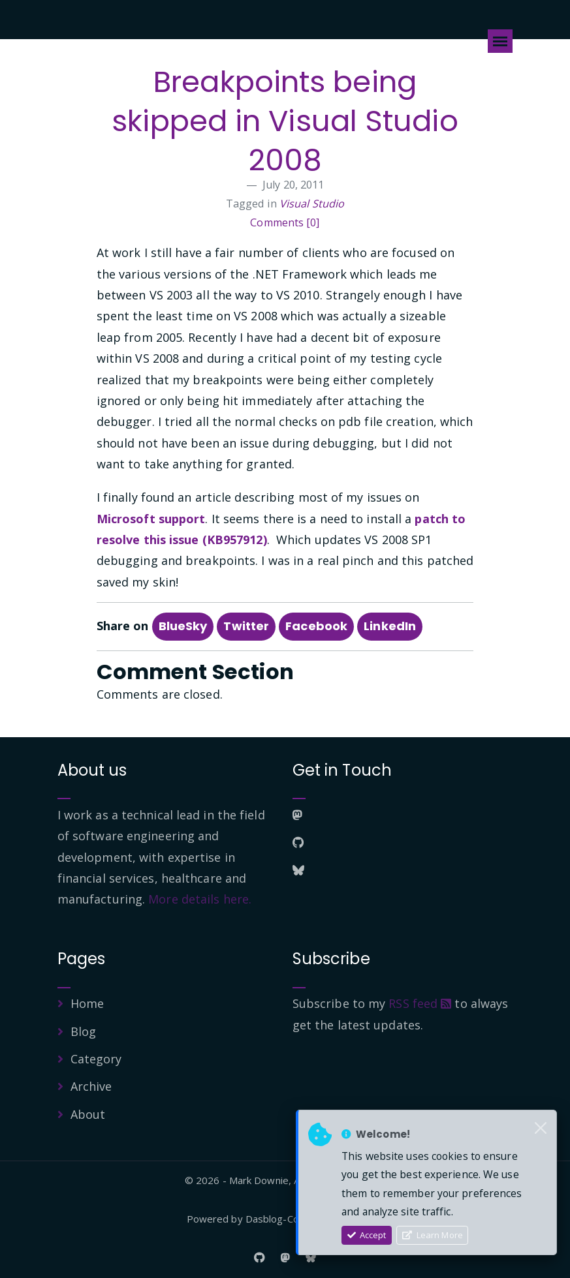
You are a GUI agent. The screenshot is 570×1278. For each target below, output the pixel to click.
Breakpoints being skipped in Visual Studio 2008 (285, 121)
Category (96, 1059)
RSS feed (419, 1003)
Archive (91, 1086)
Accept (367, 1235)
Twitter (246, 626)
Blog (83, 1031)
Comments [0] (284, 222)
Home (87, 1003)
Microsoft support (151, 518)
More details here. (199, 899)
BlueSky (183, 626)
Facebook (316, 626)
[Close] (540, 1128)
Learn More (432, 1235)
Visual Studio (311, 203)
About (88, 1114)
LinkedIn (390, 626)
